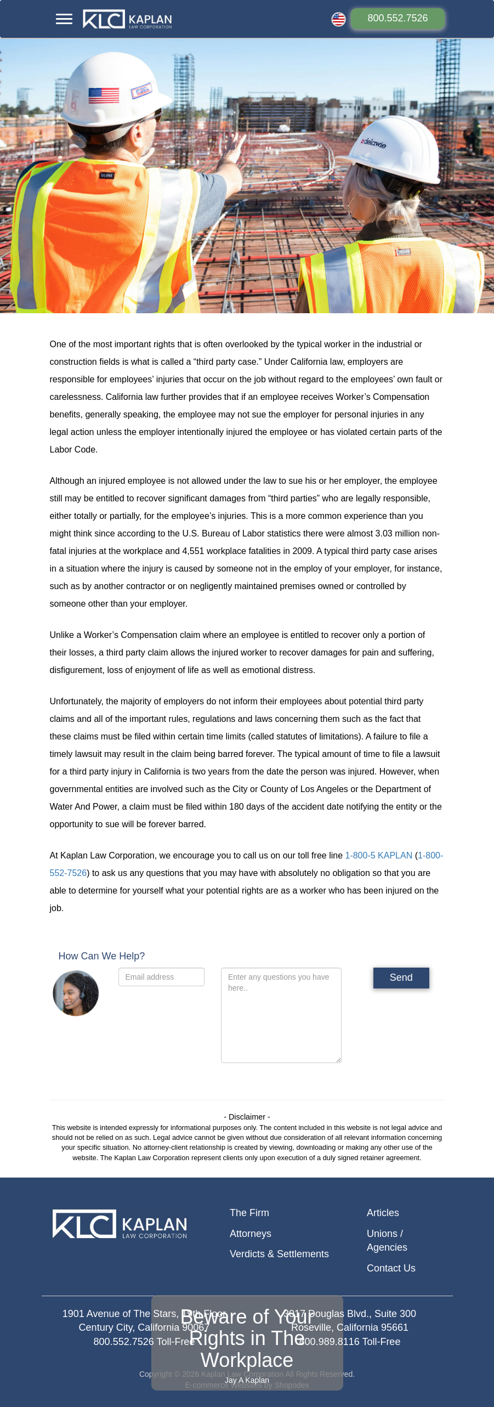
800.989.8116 (329, 1341)
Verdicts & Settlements (279, 1253)
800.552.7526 (397, 18)
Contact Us (391, 1268)
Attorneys (250, 1233)
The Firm (249, 1212)
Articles (383, 1212)
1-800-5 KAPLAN (378, 855)
